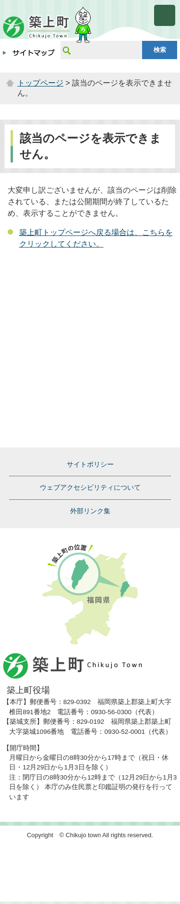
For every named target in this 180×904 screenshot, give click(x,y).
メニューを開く (164, 15)
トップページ (40, 83)
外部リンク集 (90, 511)
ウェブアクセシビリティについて (90, 487)
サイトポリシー (90, 464)
